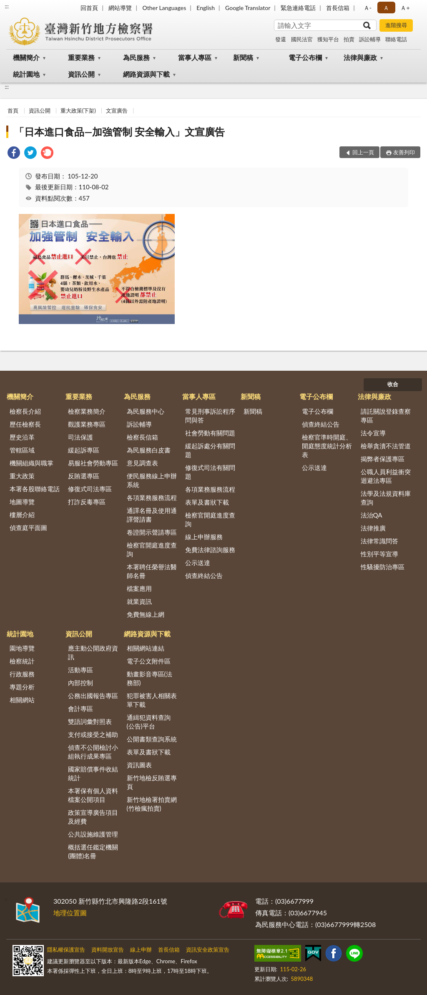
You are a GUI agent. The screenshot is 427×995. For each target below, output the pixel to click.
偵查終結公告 (204, 575)
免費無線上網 (145, 614)
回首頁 (89, 7)
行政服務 (22, 674)
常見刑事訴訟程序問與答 (210, 415)
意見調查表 (142, 463)
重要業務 (81, 57)
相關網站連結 (145, 648)
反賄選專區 (83, 476)
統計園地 (26, 74)
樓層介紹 (22, 514)
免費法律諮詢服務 (210, 549)
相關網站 (22, 700)
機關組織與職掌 (31, 463)
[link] (14, 153)
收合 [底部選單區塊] (392, 384)
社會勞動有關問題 (210, 433)
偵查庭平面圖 (28, 527)
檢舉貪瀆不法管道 (386, 446)
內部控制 (80, 682)
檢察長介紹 (25, 411)
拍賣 (349, 39)
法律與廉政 (360, 57)
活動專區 (80, 669)
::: (7, 6)
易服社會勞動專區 (93, 463)
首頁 (13, 110)
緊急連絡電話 (298, 7)
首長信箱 (337, 7)
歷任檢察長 (25, 424)
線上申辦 (141, 949)
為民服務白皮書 (149, 450)
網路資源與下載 (146, 74)
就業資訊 (139, 601)
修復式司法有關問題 (210, 472)
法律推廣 (373, 528)
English (205, 7)
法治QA (371, 515)
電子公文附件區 (149, 661)
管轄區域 (22, 450)
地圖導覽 (22, 501)
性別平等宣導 (379, 554)
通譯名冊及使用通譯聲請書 (152, 515)
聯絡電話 (396, 39)
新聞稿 (243, 57)
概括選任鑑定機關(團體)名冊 (93, 851)
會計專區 (80, 708)
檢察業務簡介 (86, 411)
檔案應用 (139, 588)
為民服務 (136, 57)
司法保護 (80, 437)
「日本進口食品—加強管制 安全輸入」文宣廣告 (119, 132)
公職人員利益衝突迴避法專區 (386, 476)
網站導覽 (120, 7)
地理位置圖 (70, 913)
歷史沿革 (22, 437)
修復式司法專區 (90, 488)
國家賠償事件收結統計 (93, 773)
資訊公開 (81, 74)
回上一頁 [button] (363, 152)
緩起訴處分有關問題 (210, 450)
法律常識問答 (379, 541)
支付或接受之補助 (93, 734)
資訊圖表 (139, 765)
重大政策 (22, 476)
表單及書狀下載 (207, 502)
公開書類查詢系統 (152, 739)
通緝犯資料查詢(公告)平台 (149, 722)
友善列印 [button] (404, 152)
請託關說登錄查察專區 (386, 415)
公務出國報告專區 (93, 695)
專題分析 (22, 687)
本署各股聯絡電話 (35, 488)
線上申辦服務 (204, 536)
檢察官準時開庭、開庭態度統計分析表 (327, 445)
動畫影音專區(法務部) (149, 678)
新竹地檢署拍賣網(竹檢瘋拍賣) (152, 804)
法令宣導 (373, 433)
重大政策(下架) (78, 110)
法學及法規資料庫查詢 (386, 498)
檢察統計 (22, 661)
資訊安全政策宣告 (207, 949)
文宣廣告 (117, 110)
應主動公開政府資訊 (93, 652)
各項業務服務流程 (152, 497)
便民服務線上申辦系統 (152, 480)
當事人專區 (194, 57)
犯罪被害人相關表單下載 (152, 700)
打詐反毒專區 (86, 501)
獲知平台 (328, 39)
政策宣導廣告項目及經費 (93, 817)
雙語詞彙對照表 (90, 721)
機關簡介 (26, 57)
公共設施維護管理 (93, 834)
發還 (280, 39)
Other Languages (164, 7)
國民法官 (302, 39)
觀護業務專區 (86, 424)
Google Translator (247, 7)
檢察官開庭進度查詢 (152, 549)
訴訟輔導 (370, 39)
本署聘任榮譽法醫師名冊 (152, 571)
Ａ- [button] (368, 7)
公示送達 (197, 562)
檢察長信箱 (142, 437)
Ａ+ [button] (404, 7)
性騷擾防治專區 (382, 566)
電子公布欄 (305, 57)
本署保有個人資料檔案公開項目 (93, 795)
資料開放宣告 (107, 949)
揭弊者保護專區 (382, 458)
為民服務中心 (145, 411)
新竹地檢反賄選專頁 (152, 782)
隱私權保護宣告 (66, 949)
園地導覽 (22, 648)
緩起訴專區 (83, 450)
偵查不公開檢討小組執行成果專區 (93, 752)
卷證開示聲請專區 (152, 532)
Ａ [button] (386, 7)
